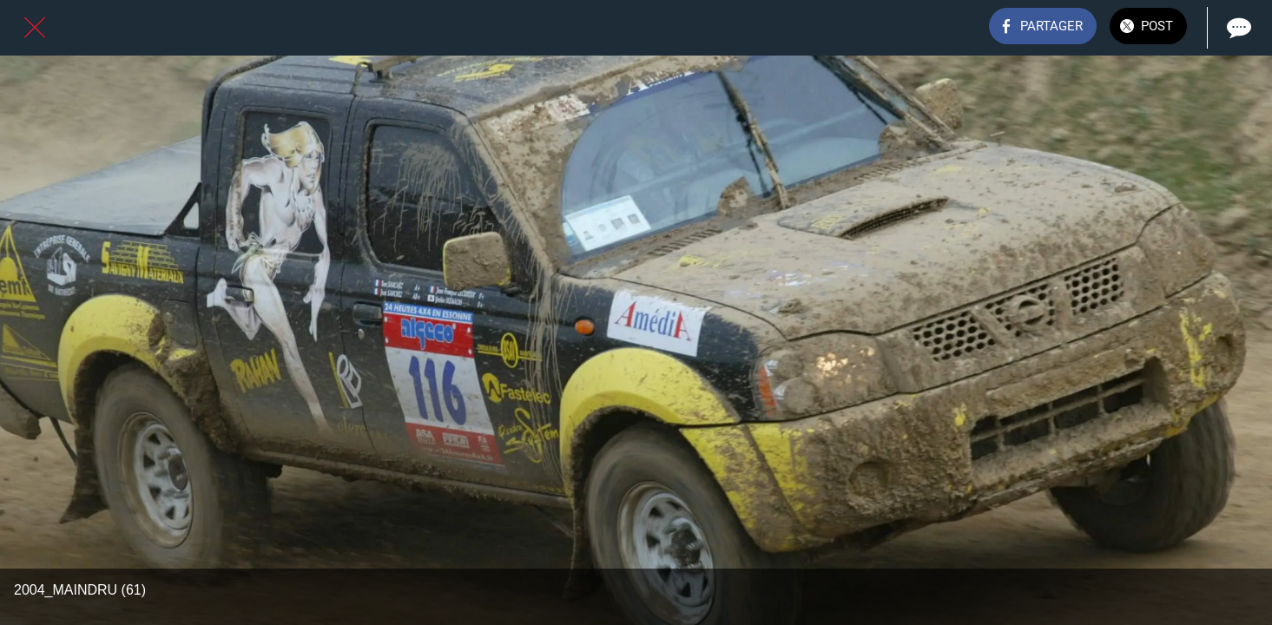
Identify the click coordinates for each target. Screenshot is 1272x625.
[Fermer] (34, 27)
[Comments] (1237, 28)
